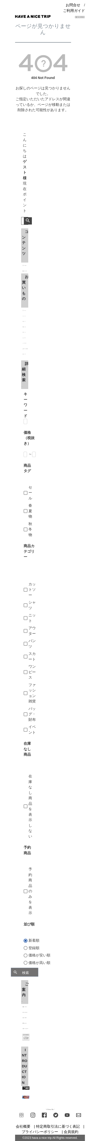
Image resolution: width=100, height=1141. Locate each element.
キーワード (25, 405)
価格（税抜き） (29, 437)
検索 (28, 221)
